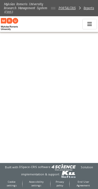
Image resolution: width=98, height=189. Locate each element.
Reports (89, 8)
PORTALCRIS (67, 8)
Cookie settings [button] (12, 183)
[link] (63, 167)
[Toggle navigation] (89, 24)
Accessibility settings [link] (36, 183)
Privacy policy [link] (60, 183)
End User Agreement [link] (83, 183)
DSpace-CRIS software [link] (34, 167)
